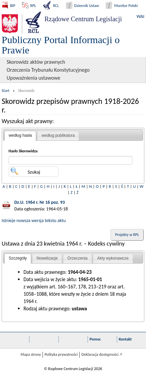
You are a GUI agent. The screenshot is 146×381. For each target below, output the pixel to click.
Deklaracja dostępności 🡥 (101, 354)
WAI (140, 16)
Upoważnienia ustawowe (33, 78)
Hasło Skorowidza (23, 151)
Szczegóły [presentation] (18, 258)
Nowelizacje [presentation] (47, 258)
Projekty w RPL (127, 234)
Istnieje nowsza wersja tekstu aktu (34, 220)
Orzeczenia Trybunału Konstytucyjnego (48, 70)
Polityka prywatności (61, 354)
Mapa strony (31, 354)
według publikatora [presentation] (58, 135)
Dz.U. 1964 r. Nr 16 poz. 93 (39, 202)
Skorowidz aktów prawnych (36, 62)
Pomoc (95, 339)
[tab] (20, 136)
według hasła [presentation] (20, 135)
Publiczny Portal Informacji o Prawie (61, 44)
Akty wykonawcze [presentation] (113, 258)
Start (5, 90)
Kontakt (125, 339)
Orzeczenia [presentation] (77, 258)
